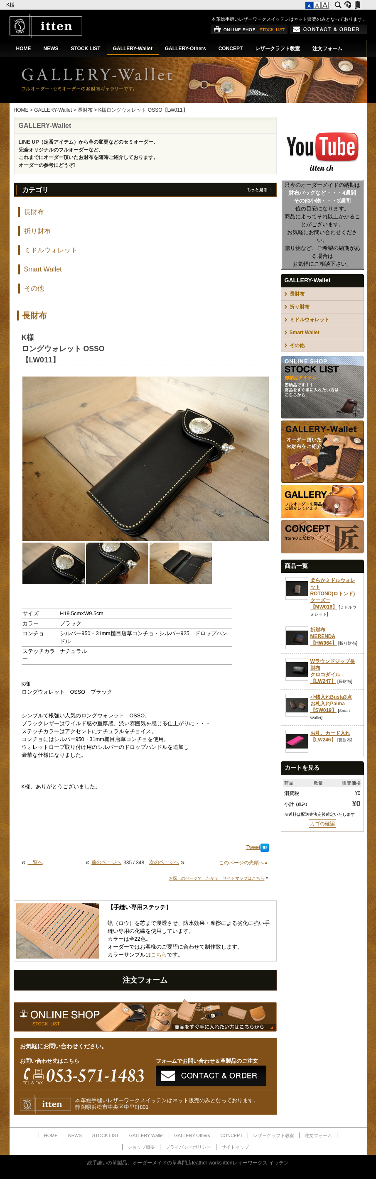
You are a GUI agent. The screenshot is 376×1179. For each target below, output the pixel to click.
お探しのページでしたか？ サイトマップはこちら (216, 878)
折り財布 (37, 231)
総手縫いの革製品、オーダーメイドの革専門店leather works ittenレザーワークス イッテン (188, 1163)
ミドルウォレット (50, 250)
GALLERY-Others (185, 48)
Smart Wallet (43, 269)
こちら (159, 955)
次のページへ (164, 862)
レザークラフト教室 (277, 48)
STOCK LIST (86, 48)
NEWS (51, 48)
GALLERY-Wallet (132, 48)
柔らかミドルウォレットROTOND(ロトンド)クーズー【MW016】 (332, 593)
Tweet (253, 847)
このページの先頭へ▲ (244, 863)
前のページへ (106, 862)
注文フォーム (327, 48)
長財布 (85, 110)
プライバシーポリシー (188, 1147)
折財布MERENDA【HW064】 (323, 636)
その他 (34, 288)
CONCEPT (231, 48)
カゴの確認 (322, 824)
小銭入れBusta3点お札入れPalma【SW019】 (331, 703)
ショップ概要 (141, 1147)
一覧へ (35, 862)
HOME (23, 48)
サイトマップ (235, 1147)
